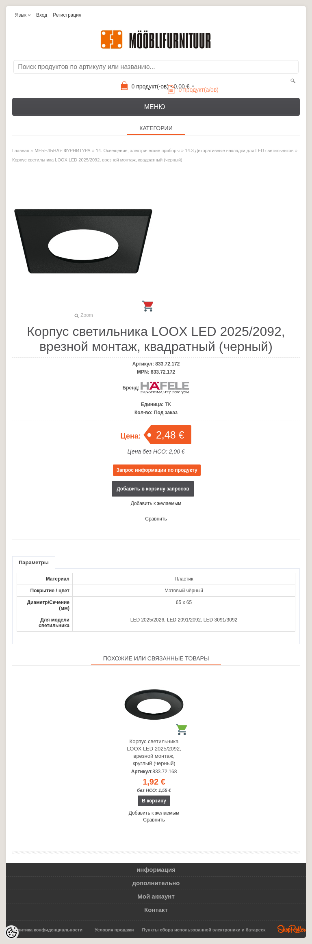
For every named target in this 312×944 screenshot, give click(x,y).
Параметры (34, 562)
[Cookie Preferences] (11, 932)
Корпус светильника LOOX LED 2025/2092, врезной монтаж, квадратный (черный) (97, 159)
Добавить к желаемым (156, 503)
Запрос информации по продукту (156, 470)
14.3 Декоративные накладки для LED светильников (239, 150)
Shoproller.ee (291, 929)
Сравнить (156, 519)
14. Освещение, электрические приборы (138, 150)
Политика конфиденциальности (46, 929)
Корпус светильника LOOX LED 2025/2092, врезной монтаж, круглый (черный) (154, 752)
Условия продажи (114, 929)
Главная (20, 150)
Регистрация (67, 15)
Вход (41, 15)
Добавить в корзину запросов (153, 489)
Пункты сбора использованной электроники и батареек (204, 929)
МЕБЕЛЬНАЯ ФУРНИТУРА (62, 150)
